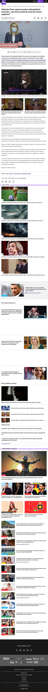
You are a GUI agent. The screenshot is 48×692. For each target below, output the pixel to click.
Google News (22, 178)
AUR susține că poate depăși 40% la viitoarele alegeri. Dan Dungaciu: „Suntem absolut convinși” (30, 578)
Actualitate (9, 6)
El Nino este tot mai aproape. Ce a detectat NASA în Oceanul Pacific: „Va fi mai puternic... (22, 238)
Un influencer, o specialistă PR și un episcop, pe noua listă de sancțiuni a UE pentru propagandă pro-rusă (12, 516)
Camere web (24, 679)
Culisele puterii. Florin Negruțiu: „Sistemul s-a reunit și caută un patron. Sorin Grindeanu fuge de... (31, 541)
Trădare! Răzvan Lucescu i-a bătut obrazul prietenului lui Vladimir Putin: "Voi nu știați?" (35, 289)
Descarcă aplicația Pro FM (22, 562)
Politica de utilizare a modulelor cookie (24, 674)
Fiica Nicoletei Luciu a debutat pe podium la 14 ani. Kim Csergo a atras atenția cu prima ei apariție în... (29, 631)
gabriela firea (17, 173)
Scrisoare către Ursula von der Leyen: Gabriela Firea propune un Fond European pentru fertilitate (11, 342)
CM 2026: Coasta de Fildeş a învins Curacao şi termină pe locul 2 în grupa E (21, 428)
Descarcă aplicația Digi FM (22, 544)
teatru (7, 173)
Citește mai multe (5, 443)
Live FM (34, 1)
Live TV (39, 1)
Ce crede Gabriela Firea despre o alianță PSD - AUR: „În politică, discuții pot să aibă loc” (11, 373)
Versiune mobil (24, 685)
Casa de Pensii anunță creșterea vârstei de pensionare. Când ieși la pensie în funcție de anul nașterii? (30, 587)
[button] (24, 82)
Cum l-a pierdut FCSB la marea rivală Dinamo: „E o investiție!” (34, 515)
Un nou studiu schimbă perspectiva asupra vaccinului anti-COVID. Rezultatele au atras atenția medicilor (30, 604)
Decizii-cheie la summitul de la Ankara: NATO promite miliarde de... (27, 408)
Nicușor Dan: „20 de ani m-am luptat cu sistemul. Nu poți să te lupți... (27, 414)
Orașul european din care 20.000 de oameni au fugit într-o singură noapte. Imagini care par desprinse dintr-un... (30, 524)
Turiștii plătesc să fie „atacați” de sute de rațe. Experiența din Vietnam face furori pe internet (31, 613)
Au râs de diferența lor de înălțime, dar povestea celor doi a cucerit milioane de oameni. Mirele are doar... (30, 595)
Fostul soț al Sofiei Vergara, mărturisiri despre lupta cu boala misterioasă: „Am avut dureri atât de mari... (31, 569)
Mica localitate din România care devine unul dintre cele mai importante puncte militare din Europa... (31, 533)
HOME (2, 6)
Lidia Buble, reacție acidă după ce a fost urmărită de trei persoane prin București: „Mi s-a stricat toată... (29, 559)
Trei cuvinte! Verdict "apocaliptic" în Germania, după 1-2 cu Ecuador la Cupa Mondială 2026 (30, 551)
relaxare (12, 173)
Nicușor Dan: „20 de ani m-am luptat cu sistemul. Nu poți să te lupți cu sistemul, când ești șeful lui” (35, 112)
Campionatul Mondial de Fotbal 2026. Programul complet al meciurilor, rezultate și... (22, 202)
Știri (5, 6)
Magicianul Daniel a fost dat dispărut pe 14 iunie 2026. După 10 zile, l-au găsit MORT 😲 (12, 497)
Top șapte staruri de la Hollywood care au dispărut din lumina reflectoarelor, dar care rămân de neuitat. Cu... (31, 622)
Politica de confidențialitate (28, 669)
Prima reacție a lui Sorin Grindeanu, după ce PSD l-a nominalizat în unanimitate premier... (23, 275)
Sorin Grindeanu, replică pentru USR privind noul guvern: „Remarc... (27, 420)
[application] (24, 82)
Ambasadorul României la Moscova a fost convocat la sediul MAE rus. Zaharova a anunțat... (23, 257)
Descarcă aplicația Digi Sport (34, 292)
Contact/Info (24, 681)
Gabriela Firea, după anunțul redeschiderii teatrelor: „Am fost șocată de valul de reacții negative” (29, 6)
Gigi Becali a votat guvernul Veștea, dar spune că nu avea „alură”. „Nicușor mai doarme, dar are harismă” (11, 113)
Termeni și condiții (18, 669)
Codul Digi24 (24, 677)
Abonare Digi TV (24, 672)
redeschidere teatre (26, 173)
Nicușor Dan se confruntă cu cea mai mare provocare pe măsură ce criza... (21, 402)
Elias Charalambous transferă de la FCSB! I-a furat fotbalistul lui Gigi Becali (35, 497)
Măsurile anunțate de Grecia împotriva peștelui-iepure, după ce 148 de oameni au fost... (22, 220)
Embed (3, 95)
